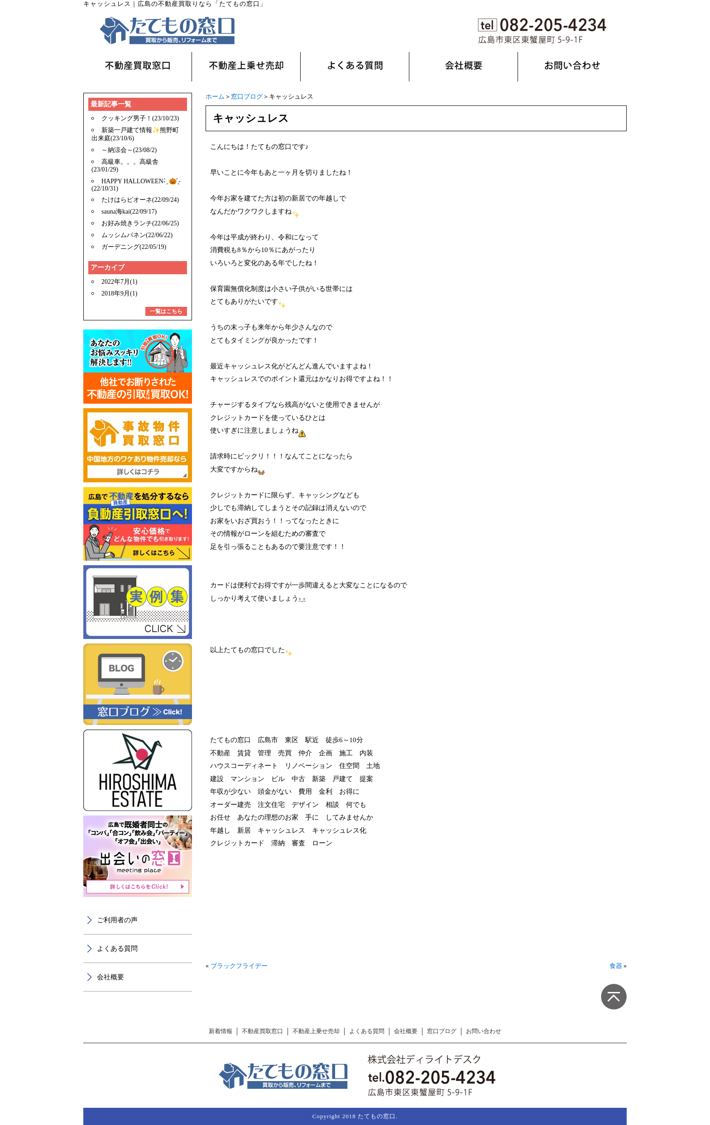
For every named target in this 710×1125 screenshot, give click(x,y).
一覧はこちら (166, 311)
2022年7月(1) (119, 281)
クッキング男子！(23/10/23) (140, 118)
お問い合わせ (483, 1031)
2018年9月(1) (119, 293)
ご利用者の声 (117, 920)
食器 (615, 966)
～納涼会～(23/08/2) (129, 150)
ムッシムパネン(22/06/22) (137, 235)
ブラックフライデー (239, 966)
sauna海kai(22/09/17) (129, 211)
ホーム (215, 96)
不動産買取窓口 (262, 1031)
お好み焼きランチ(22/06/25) (140, 223)
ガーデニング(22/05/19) (133, 246)
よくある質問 (117, 948)
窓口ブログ (247, 96)
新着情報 (220, 1031)
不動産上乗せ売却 (316, 1031)
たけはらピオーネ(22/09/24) (140, 199)
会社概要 (110, 977)
